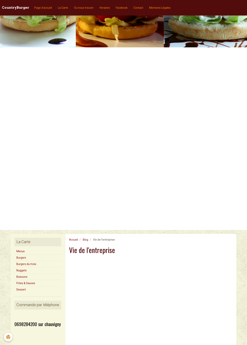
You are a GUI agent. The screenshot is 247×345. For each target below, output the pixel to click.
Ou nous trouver (84, 7)
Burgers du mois (26, 264)
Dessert (21, 289)
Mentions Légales (160, 7)
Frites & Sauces (25, 283)
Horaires (105, 7)
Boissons (21, 276)
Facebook (122, 7)
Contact (138, 7)
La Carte (63, 7)
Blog (85, 239)
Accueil (73, 239)
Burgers (21, 257)
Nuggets (21, 270)
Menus (20, 251)
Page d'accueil (43, 7)
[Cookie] (8, 337)
